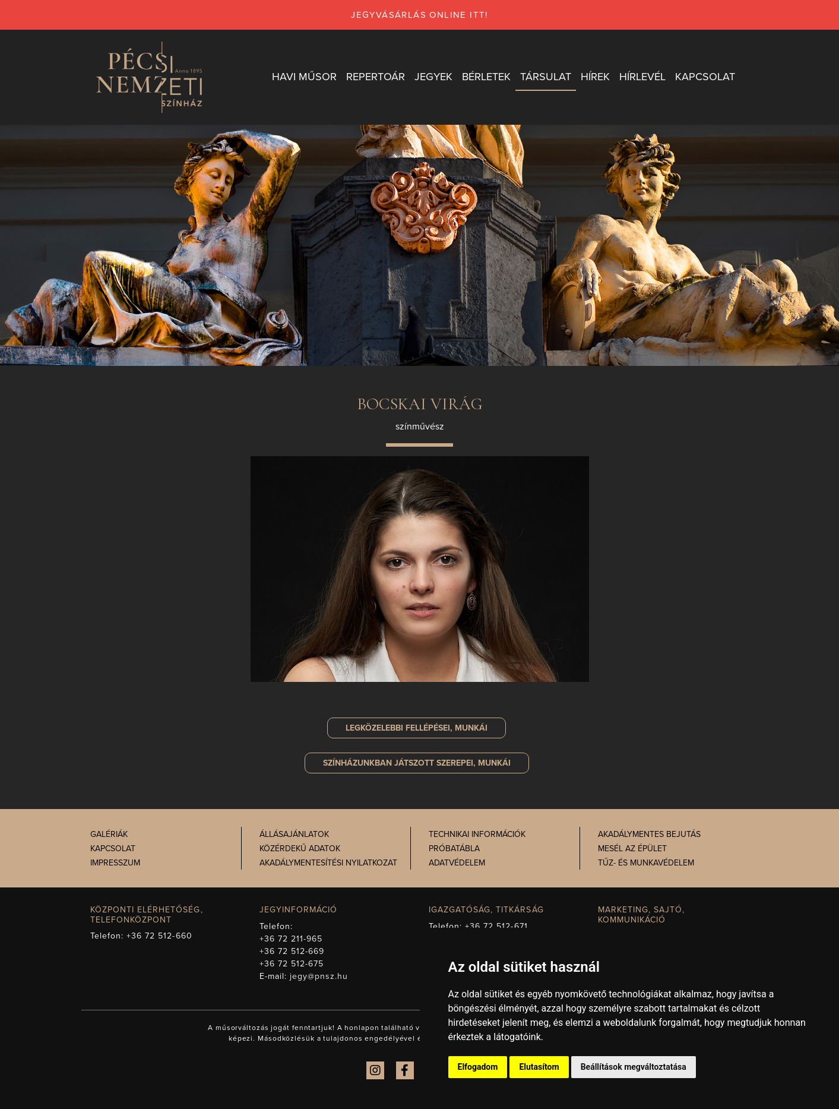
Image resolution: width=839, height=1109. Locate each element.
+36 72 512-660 (159, 936)
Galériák (109, 834)
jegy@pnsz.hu (319, 976)
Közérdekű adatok (299, 848)
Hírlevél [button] (642, 76)
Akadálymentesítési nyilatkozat (328, 863)
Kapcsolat (112, 848)
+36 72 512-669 (292, 951)
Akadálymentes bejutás (649, 834)
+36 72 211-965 (291, 939)
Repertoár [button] (375, 76)
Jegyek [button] (433, 76)
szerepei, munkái (417, 763)
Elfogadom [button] (478, 1067)
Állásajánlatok (294, 834)
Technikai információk (477, 834)
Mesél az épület (632, 848)
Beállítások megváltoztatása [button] (633, 1067)
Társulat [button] (545, 76)
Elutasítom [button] (539, 1067)
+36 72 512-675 (291, 964)
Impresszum (115, 863)
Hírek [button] (595, 76)
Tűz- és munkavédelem (646, 863)
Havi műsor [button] (304, 76)
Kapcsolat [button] (705, 76)
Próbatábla (454, 848)
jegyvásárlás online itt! (419, 15)
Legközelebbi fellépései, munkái (416, 728)
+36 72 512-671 (496, 926)
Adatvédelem (457, 863)
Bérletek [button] (486, 76)
